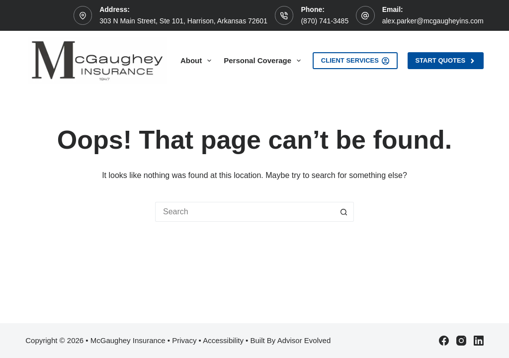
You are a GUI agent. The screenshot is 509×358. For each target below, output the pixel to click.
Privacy (184, 340)
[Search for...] (244, 212)
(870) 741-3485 (324, 21)
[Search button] (344, 212)
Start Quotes (445, 61)
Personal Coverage (264, 61)
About (197, 61)
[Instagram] (461, 341)
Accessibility (223, 340)
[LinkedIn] (479, 341)
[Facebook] (444, 341)
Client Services (355, 61)
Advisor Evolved (304, 340)
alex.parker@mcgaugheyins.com (433, 21)
